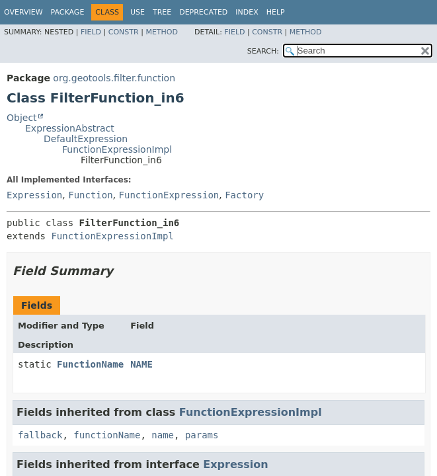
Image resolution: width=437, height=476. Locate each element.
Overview (23, 12)
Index (246, 12)
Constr (123, 32)
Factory (244, 195)
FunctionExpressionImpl (117, 149)
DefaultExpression (86, 139)
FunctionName (90, 364)
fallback (40, 435)
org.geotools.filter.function (114, 78)
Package (68, 12)
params (202, 435)
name (162, 435)
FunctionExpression (169, 195)
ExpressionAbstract (69, 128)
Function (90, 195)
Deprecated (203, 12)
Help (275, 12)
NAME (141, 364)
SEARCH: (263, 51)
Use (137, 12)
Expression (34, 195)
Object (22, 117)
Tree (162, 12)
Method (161, 32)
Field (91, 32)
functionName (106, 435)
